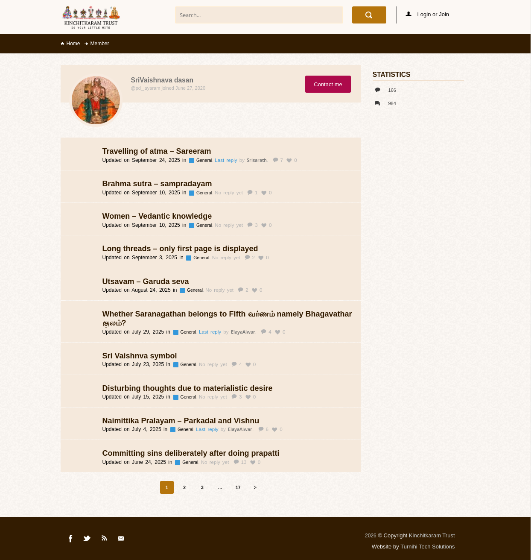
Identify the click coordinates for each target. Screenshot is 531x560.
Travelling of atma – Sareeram (156, 151)
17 (238, 487)
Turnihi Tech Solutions (427, 546)
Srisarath (257, 160)
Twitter (87, 540)
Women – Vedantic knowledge (157, 216)
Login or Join (427, 14)
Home (73, 44)
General (204, 160)
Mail (121, 540)
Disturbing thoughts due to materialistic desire (187, 388)
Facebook (71, 540)
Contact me (328, 84)
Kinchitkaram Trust (432, 535)
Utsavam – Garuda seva (145, 281)
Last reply (227, 160)
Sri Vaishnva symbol (139, 356)
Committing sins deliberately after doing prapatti (191, 453)
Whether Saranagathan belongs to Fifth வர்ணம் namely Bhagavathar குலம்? (227, 319)
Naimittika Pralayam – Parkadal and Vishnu (181, 420)
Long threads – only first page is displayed (180, 248)
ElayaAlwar (243, 331)
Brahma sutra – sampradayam (157, 183)
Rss (104, 540)
